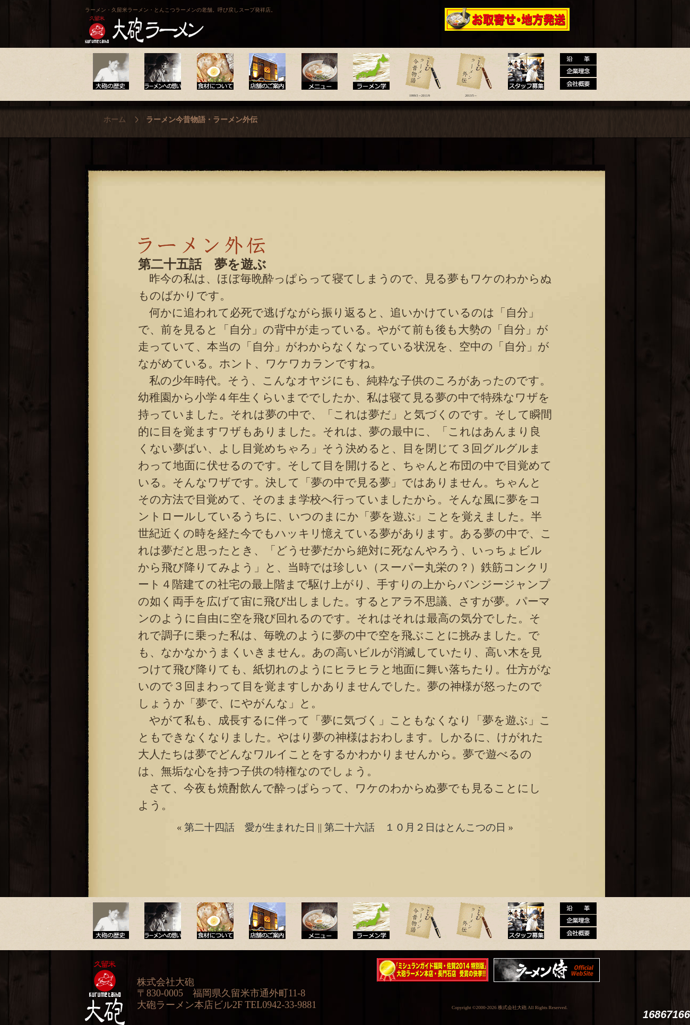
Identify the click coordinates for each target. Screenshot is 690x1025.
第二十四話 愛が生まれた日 (249, 827)
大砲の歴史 (110, 71)
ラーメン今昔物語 (419, 71)
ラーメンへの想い (162, 71)
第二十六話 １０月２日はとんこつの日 (415, 827)
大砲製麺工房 (390, 19)
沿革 (574, 71)
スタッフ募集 (522, 71)
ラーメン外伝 (471, 71)
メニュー (316, 71)
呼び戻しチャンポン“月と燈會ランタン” (298, 19)
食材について (213, 71)
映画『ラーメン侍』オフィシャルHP (549, 970)
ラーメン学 (368, 71)
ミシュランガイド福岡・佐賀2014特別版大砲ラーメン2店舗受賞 (432, 969)
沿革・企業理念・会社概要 (574, 921)
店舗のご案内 (265, 71)
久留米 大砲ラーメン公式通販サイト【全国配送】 (508, 19)
